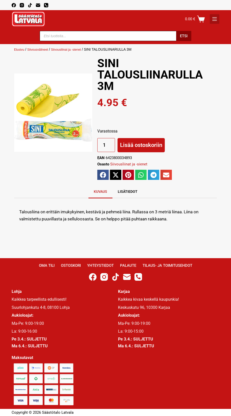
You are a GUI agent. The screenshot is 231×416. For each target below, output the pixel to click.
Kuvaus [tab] (100, 192)
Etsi (184, 36)
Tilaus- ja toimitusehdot (167, 265)
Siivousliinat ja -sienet (72, 49)
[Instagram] (22, 5)
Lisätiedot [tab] (127, 192)
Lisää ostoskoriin (141, 145)
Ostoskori (71, 265)
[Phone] (46, 5)
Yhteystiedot (100, 265)
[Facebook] (14, 5)
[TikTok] (30, 5)
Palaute (128, 265)
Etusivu (20, 49)
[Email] (38, 5)
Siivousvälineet (40, 49)
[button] (103, 175)
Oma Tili (47, 265)
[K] (214, 19)
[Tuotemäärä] (106, 145)
